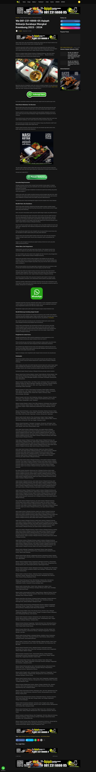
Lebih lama (55, 756)
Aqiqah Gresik (54, 86)
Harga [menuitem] (28, 2)
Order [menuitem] (47, 2)
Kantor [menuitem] (52, 2)
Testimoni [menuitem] (40, 2)
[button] (79, 2)
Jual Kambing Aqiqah (45, 736)
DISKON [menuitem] (57, 2)
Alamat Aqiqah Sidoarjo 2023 (69, 49)
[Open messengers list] (3, 768)
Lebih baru (18, 756)
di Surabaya (51, 317)
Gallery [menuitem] (34, 2)
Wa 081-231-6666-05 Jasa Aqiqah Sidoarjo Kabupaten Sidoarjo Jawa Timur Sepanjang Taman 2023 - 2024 (74, 55)
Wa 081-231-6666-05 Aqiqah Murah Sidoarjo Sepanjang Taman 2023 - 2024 (74, 63)
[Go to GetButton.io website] (3, 770)
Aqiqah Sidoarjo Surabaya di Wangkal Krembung (30, 17)
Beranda (17, 17)
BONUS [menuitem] (63, 2)
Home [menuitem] (24, 2)
